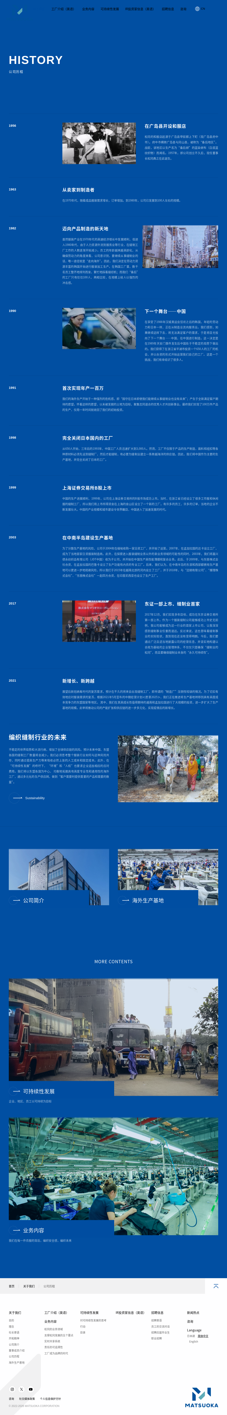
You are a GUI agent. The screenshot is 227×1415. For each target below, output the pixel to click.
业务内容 (50, 1331)
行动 (82, 1336)
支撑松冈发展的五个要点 (58, 1345)
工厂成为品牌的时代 (56, 1363)
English (193, 1351)
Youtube (30, 1399)
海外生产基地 (17, 1372)
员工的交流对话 (160, 1336)
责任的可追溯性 (53, 1357)
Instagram (12, 1399)
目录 (82, 1342)
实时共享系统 (52, 1351)
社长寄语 (14, 1342)
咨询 (190, 1331)
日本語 (191, 1346)
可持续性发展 (89, 1322)
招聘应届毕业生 (160, 1342)
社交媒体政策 (27, 1409)
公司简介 (14, 1354)
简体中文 (203, 1346)
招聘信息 (157, 1322)
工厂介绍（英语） (56, 1322)
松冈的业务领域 (53, 1339)
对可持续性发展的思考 (93, 1330)
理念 (11, 1336)
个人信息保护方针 (50, 1409)
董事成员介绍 (17, 1361)
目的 (11, 1330)
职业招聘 (156, 1348)
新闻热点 (193, 1322)
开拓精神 (14, 1348)
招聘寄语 (156, 1330)
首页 (11, 1296)
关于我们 (29, 1296)
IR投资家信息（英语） (131, 1322)
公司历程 (14, 1366)
